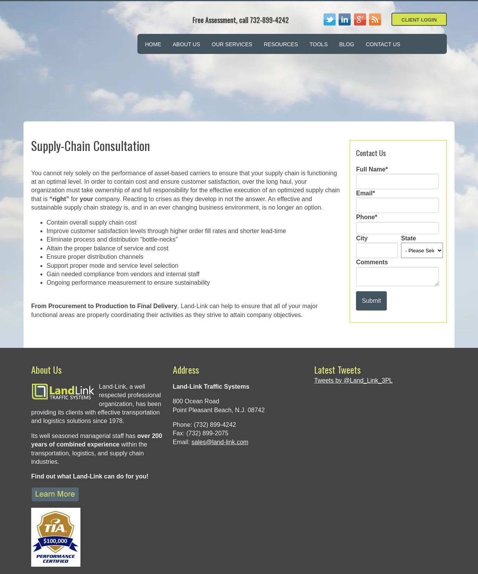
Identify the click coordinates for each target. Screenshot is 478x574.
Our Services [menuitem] (232, 44)
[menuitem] (410, 39)
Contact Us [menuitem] (383, 44)
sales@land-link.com (220, 389)
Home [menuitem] (153, 44)
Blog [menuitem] (346, 44)
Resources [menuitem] (281, 44)
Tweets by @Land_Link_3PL (353, 327)
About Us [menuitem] (186, 44)
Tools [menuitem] (318, 44)
